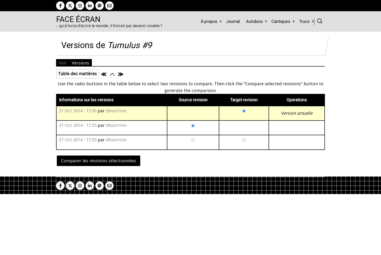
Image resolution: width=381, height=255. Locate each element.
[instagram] (80, 5)
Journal (233, 21)
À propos (209, 21)
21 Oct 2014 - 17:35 (78, 125)
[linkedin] (90, 5)
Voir (62, 63)
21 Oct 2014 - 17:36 (78, 110)
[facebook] (60, 5)
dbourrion (116, 110)
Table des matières (77, 73)
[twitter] (70, 5)
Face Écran (78, 19)
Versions (80, 63)
